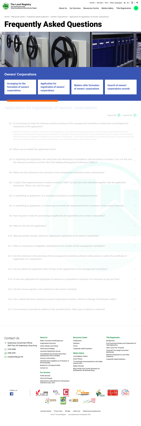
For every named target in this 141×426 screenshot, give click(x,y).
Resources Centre (18, 17)
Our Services (45, 372)
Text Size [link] (100, 3)
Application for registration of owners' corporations (89, 17)
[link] (20, 6)
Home (6, 17)
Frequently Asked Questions (37, 17)
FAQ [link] (106, 3)
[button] (132, 2)
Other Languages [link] (116, 3)
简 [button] (128, 3)
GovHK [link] (92, 3)
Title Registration (113, 337)
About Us (43, 337)
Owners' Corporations (59, 17)
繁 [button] (125, 3)
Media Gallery (78, 353)
